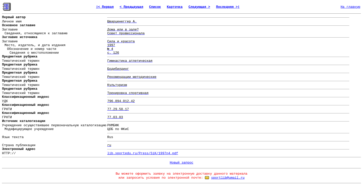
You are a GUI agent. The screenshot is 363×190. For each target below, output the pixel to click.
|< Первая (105, 7)
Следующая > (199, 7)
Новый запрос (181, 163)
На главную (350, 7)
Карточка (175, 7)
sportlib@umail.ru (228, 178)
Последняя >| (228, 7)
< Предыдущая (131, 7)
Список (155, 7)
